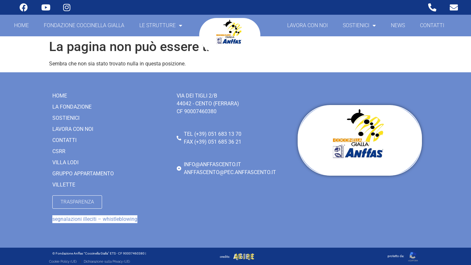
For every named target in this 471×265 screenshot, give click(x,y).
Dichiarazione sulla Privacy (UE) (107, 261)
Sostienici (359, 25)
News (398, 25)
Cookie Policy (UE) (63, 261)
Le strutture (160, 25)
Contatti (432, 25)
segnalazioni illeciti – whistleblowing (94, 219)
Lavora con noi (307, 25)
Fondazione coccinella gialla (84, 25)
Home (21, 25)
